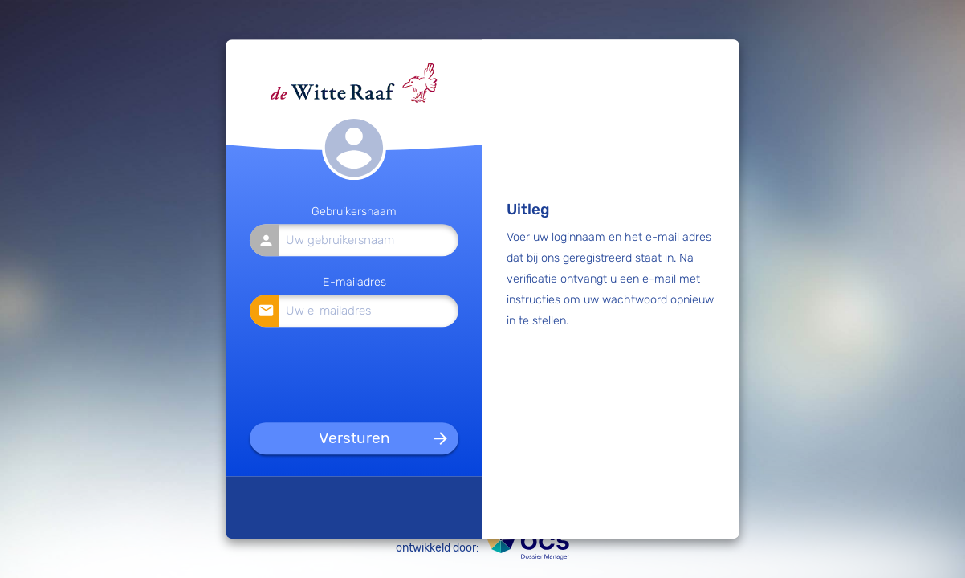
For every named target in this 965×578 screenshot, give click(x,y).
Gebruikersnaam (354, 212)
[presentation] (355, 372)
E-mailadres (354, 282)
